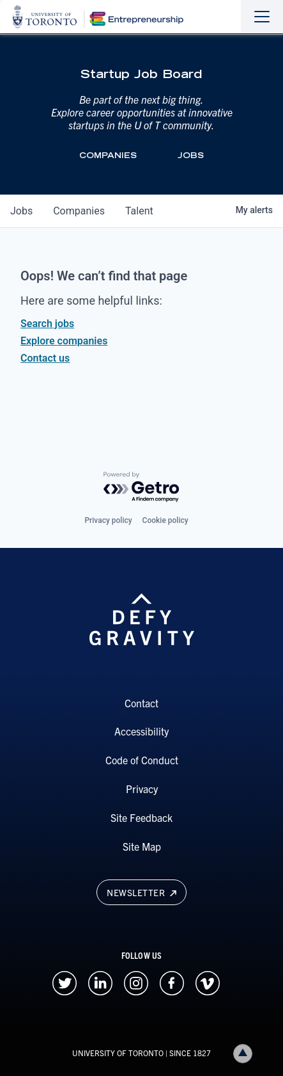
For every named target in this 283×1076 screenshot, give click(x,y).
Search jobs (47, 323)
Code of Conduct (141, 759)
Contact (141, 702)
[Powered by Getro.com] (141, 487)
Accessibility (141, 731)
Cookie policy (165, 520)
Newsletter (141, 892)
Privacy (142, 788)
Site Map (142, 846)
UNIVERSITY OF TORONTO (118, 1052)
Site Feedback (141, 817)
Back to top (245, 1053)
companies (79, 211)
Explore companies (63, 341)
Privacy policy (108, 520)
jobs (21, 211)
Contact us (45, 358)
